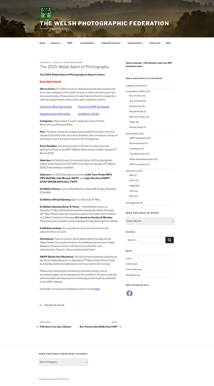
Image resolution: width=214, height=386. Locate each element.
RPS (131, 196)
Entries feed (131, 263)
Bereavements (136, 143)
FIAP (131, 180)
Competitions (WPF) (135, 91)
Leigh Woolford (72, 62)
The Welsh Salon (54, 305)
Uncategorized (133, 202)
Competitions (88, 43)
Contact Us (154, 43)
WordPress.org (133, 275)
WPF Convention (137, 164)
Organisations (136, 43)
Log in (129, 258)
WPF (71, 43)
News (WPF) (132, 133)
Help (168, 43)
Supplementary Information (55, 113)
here (97, 288)
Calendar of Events (135, 85)
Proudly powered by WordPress (54, 379)
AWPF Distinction (137, 138)
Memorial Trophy (137, 116)
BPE (131, 175)
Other (132, 122)
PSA (131, 191)
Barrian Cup (135, 106)
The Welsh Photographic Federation (104, 23)
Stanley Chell (135, 127)
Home (42, 43)
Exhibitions (134, 148)
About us (57, 43)
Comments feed (133, 269)
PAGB (132, 186)
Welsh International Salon (141, 159)
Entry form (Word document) (56, 106)
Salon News (131, 170)
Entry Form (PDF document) (93, 106)
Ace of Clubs (135, 95)
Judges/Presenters (112, 43)
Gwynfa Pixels (136, 111)
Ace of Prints (135, 101)
